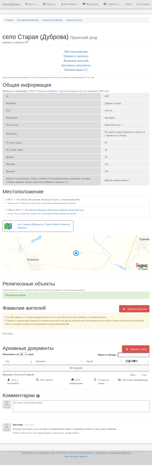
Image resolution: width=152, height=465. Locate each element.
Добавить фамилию (134, 309)
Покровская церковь (15, 295)
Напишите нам (46, 453)
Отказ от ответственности (81, 453)
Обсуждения (90, 4)
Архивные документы (76, 65)
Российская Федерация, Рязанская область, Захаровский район (48, 199)
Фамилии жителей (76, 60)
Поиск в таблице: (123, 355)
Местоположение (76, 51)
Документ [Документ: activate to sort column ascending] (36, 361)
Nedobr (54, 77)
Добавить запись (135, 349)
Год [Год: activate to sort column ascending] (7, 361)
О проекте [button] (111, 4)
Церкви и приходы (76, 56)
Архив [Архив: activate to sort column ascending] (76, 361)
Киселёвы (8, 333)
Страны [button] (49, 4)
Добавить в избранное (15, 42)
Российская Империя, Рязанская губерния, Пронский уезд (54, 210)
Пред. (133, 375)
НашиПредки (11, 4)
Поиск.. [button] (31, 4)
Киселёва (18, 424)
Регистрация (143, 4)
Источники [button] (69, 4)
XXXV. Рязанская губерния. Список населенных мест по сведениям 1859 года (68, 91)
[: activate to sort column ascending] (126, 361)
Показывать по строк (18, 354)
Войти (128, 4)
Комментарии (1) (76, 69)
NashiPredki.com (29, 453)
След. (144, 375)
